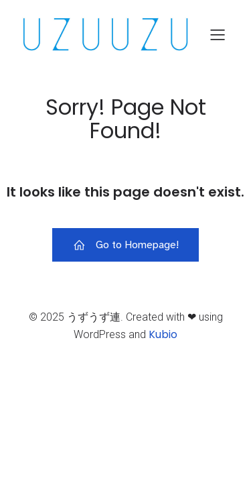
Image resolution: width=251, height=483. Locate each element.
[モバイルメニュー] (217, 34)
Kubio (163, 334)
